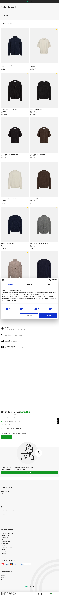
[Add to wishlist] (27, 29)
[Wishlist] (44, 594)
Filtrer (58, 421)
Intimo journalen (5, 491)
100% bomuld (4, 543)
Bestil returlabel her (6, 523)
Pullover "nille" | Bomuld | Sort (37, 109)
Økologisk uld (4, 537)
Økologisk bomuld (5, 541)
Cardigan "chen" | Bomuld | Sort (9, 109)
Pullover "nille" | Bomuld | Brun (38, 199)
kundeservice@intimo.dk (13, 469)
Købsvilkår (3, 517)
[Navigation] (55, 594)
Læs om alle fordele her (19, 433)
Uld (2, 539)
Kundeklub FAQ (5, 515)
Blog (2, 493)
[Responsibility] (47, 594)
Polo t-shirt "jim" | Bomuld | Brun (38, 154)
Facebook (3, 577)
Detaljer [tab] (29, 284)
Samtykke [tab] (10, 284)
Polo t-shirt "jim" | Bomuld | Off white (39, 65)
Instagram (3, 579)
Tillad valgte (29, 315)
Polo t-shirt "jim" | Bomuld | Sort (9, 154)
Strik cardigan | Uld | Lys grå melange (39, 243)
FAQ (2, 513)
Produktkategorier (7, 23)
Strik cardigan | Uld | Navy (7, 65)
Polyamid (3, 553)
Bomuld (3, 545)
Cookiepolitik (4, 519)
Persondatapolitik (5, 521)
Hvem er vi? (4, 575)
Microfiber (3, 551)
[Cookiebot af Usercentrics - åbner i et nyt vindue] (50, 280)
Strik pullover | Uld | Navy (7, 243)
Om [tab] (49, 284)
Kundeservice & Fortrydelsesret (9, 511)
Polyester (3, 549)
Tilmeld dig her (7, 437)
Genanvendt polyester (6, 547)
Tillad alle (48, 315)
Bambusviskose (5, 535)
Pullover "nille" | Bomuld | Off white (10, 199)
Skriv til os (29, 473)
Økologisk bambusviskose (7, 533)
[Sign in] (41, 594)
